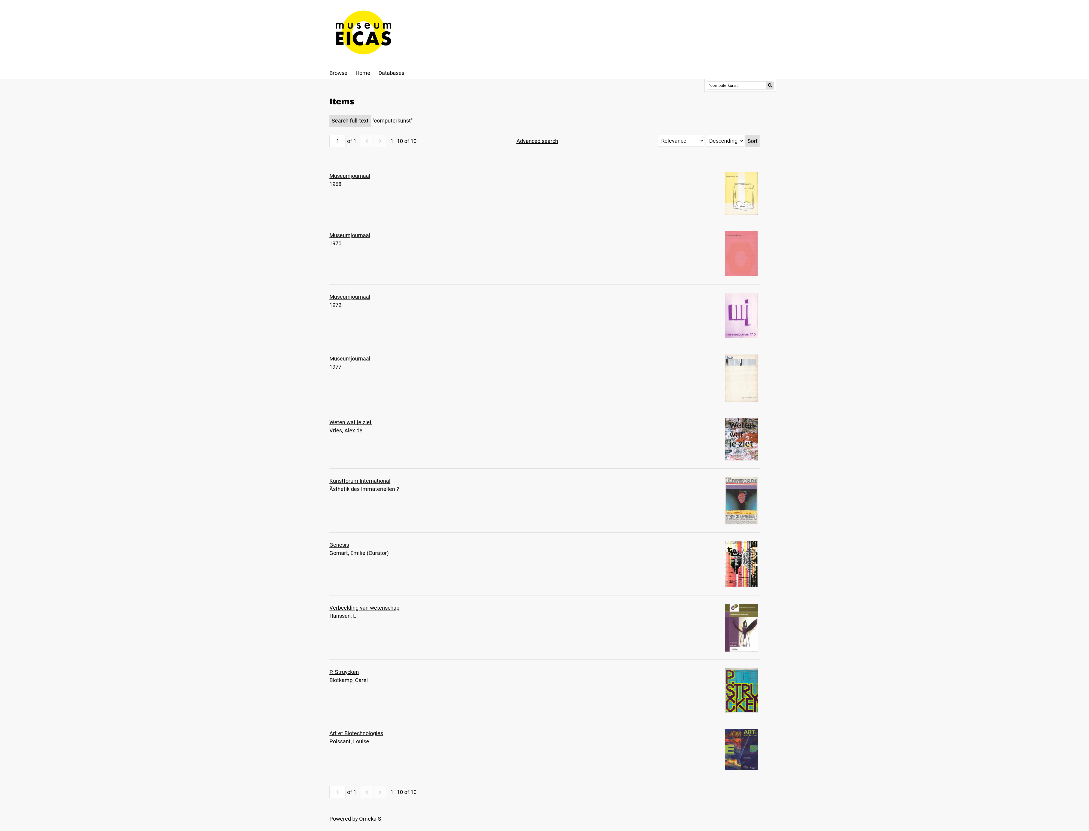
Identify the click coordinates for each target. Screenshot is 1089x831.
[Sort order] (725, 141)
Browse (338, 73)
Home (363, 73)
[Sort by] (681, 141)
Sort (753, 141)
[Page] (337, 141)
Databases (391, 73)
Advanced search (537, 141)
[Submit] (770, 85)
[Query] (736, 85)
